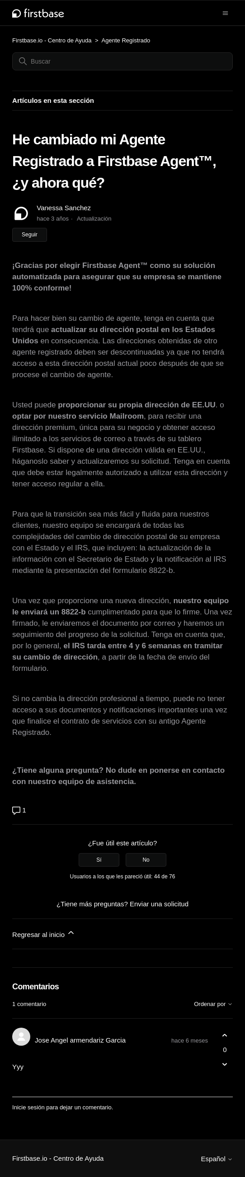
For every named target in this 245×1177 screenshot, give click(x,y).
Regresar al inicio (43, 933)
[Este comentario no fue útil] (225, 1064)
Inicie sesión (28, 1107)
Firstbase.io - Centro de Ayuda (51, 40)
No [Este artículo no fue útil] (145, 860)
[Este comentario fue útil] (225, 1035)
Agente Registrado (126, 40)
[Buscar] (122, 61)
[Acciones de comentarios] (225, 1080)
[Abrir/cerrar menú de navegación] (225, 12)
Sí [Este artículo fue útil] (98, 860)
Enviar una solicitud (159, 904)
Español (217, 1159)
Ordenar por (213, 1004)
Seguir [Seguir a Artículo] (30, 234)
